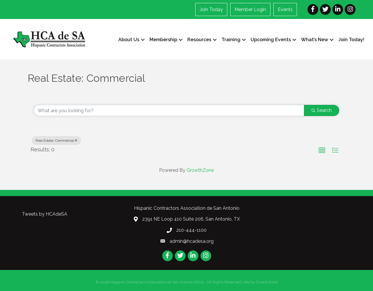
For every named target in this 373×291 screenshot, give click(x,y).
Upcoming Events (271, 39)
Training (230, 39)
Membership (163, 39)
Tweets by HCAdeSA (44, 214)
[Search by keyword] (169, 110)
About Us (128, 39)
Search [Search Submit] (322, 110)
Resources (199, 39)
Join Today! (351, 39)
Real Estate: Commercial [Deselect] (56, 140)
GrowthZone (200, 170)
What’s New (314, 39)
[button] (322, 150)
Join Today (211, 9)
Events (285, 9)
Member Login (250, 9)
